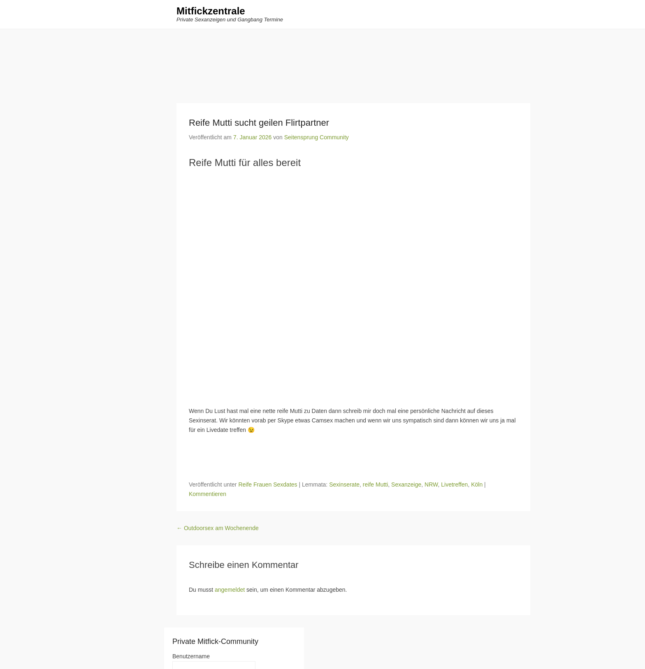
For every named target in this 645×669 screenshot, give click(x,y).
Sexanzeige (406, 484)
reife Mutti (375, 484)
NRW (431, 484)
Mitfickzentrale (210, 11)
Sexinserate (344, 484)
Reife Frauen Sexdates (267, 484)
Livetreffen (454, 484)
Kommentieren (207, 494)
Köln (477, 484)
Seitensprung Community (316, 137)
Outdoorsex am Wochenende (217, 528)
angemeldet (230, 589)
